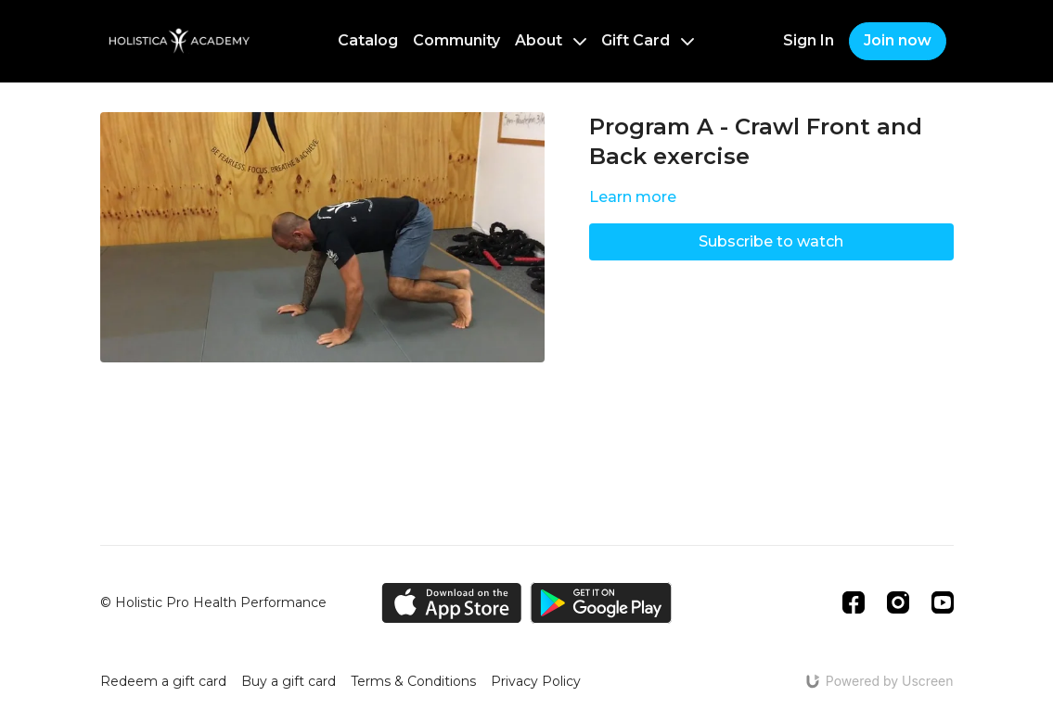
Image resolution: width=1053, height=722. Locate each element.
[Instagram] (898, 602)
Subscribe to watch (771, 241)
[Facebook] (853, 602)
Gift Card (647, 40)
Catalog (368, 40)
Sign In (808, 40)
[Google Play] (601, 603)
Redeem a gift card (163, 681)
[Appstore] (451, 603)
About (550, 40)
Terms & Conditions (413, 681)
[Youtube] (942, 602)
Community (456, 40)
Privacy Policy (536, 681)
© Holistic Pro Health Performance (213, 602)
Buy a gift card (288, 681)
